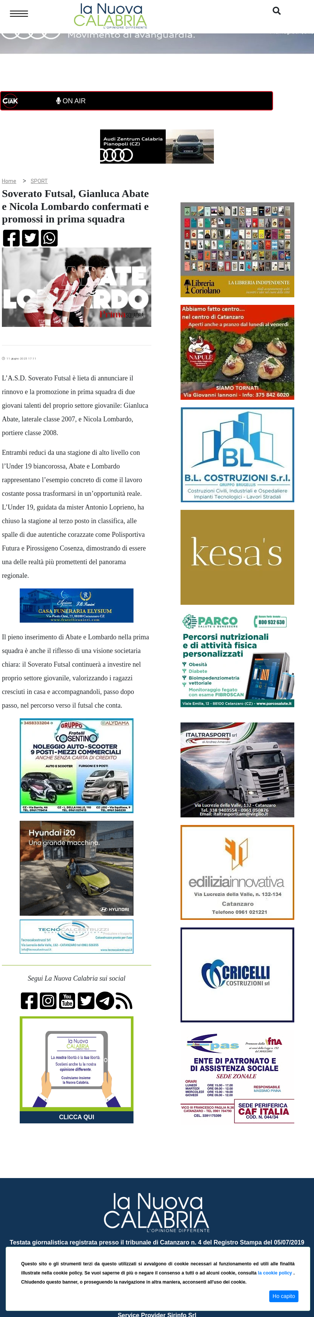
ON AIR (71, 101)
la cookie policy (276, 1273)
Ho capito (284, 1296)
